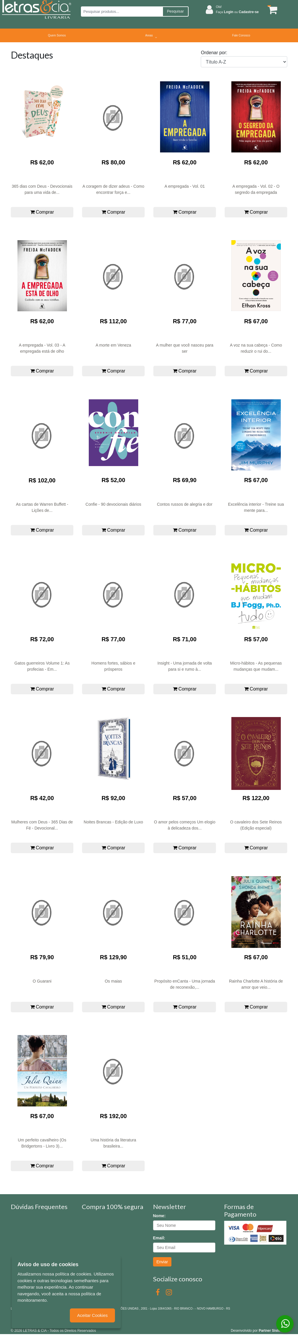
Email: (159, 1238)
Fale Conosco (241, 35)
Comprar (42, 212)
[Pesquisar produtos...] (122, 11)
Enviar (162, 1261)
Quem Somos (57, 35)
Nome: (159, 1215)
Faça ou (237, 12)
